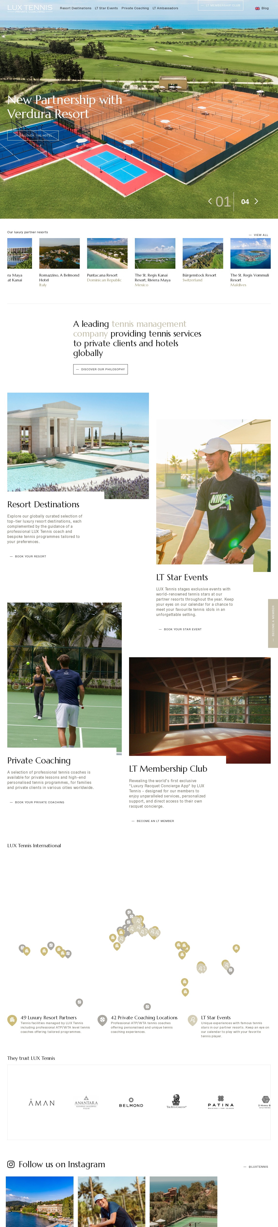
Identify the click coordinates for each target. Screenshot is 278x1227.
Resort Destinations (75, 8)
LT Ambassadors (165, 8)
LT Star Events (106, 8)
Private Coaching (135, 8)
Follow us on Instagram (62, 1143)
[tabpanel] (139, 109)
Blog (265, 8)
